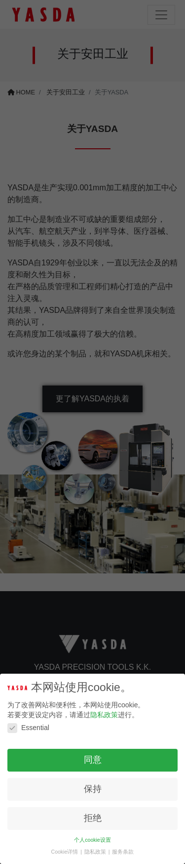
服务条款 (123, 852)
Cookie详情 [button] (65, 852)
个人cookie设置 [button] (92, 840)
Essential (28, 728)
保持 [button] (93, 789)
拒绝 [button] (93, 818)
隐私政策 (104, 715)
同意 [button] (93, 760)
